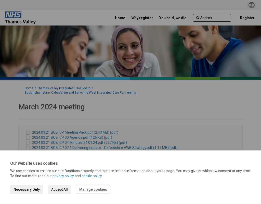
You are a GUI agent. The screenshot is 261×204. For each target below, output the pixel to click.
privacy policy (63, 176)
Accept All (59, 189)
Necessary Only (27, 189)
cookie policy (92, 176)
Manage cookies (93, 189)
